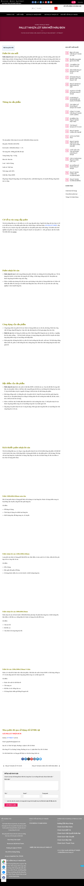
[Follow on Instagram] (35, 2)
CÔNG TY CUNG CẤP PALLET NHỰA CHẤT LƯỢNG (75, 113)
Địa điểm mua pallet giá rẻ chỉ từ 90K (75, 59)
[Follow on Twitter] (41, 2)
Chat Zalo (4, 868)
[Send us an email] (43, 2)
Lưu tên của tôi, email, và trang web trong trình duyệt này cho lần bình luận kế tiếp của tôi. (32, 801)
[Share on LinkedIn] (37, 759)
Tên (6, 793)
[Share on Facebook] (22, 759)
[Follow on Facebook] (33, 2)
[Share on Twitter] (25, 759)
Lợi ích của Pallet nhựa (74, 136)
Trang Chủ (10, 14)
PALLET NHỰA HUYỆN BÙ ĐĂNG (75, 179)
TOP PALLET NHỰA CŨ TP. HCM (76, 126)
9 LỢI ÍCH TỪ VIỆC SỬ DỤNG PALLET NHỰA (75, 92)
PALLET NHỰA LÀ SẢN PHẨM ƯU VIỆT (75, 85)
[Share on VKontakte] (34, 759)
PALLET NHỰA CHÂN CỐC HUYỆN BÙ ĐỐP (75, 173)
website (14, 232)
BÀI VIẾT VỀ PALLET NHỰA (69, 14)
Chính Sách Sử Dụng (71, 190)
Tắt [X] (82, 865)
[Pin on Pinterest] (31, 759)
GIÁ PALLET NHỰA (74, 850)
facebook (4, 878)
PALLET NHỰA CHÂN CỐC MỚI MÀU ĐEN (46, 766)
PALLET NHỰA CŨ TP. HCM (12, 766)
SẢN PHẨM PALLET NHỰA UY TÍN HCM (75, 71)
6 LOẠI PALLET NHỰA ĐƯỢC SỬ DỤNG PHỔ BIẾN (75, 99)
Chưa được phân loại (71, 194)
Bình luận (7, 779)
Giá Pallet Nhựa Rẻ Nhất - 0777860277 (52, 33)
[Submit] (56, 8)
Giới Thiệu (20, 14)
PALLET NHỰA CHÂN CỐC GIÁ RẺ (75, 131)
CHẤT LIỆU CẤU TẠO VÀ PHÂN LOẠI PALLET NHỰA (74, 152)
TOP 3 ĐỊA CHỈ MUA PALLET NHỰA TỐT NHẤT (75, 106)
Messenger (3, 873)
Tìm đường (3, 862)
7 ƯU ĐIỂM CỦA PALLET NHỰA (74, 65)
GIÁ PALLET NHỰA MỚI (34, 14)
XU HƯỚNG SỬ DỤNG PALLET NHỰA (74, 166)
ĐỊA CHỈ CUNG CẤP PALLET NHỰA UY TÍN (75, 53)
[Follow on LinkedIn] (48, 2)
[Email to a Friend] (28, 759)
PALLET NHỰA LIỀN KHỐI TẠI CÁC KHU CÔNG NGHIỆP (75, 144)
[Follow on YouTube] (51, 2)
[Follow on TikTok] (38, 2)
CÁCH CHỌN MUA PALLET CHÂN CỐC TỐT (75, 160)
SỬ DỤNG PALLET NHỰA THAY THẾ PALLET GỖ (75, 78)
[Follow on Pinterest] (46, 2)
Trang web (45, 793)
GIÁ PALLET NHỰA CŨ (51, 14)
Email (25, 793)
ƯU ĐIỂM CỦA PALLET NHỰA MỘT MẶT (74, 120)
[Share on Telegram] (40, 759)
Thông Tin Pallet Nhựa (42, 24)
